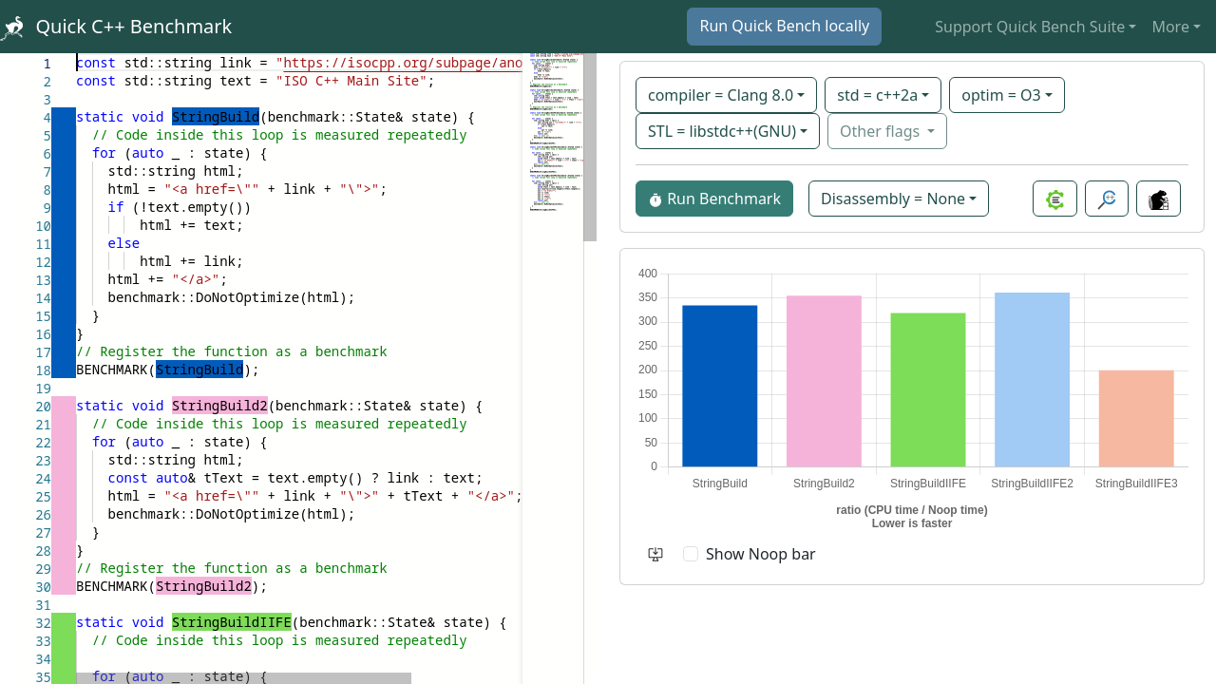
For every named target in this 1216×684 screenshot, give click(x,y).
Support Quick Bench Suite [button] (1030, 26)
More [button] (1170, 26)
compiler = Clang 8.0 (720, 95)
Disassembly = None (893, 198)
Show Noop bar (761, 553)
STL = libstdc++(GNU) (722, 131)
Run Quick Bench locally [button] (784, 25)
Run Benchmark (714, 198)
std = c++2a (877, 95)
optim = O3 (1001, 95)
